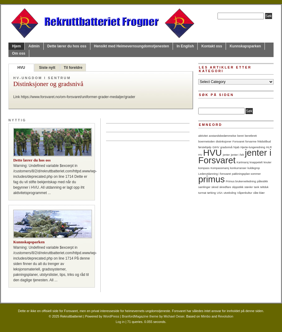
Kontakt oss (211, 46)
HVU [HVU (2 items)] (212, 153)
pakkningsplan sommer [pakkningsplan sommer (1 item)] (246, 173)
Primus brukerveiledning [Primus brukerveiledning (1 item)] (241, 181)
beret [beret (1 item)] (240, 135)
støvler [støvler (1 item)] (248, 187)
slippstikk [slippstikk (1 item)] (237, 187)
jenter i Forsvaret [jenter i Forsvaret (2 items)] (234, 156)
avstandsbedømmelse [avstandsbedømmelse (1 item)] (222, 135)
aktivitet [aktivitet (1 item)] (203, 135)
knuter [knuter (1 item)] (267, 162)
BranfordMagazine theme (140, 316)
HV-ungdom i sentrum (42, 78)
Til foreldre (73, 67)
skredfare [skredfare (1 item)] (225, 187)
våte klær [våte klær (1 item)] (259, 192)
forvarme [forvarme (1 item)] (250, 141)
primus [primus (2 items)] (211, 179)
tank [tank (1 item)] (256, 187)
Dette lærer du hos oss (66, 46)
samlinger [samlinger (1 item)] (204, 187)
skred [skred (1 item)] (215, 187)
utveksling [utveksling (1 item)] (230, 192)
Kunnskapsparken (245, 46)
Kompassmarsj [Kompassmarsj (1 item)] (220, 168)
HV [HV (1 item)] (200, 154)
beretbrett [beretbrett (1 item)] (251, 135)
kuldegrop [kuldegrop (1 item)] (254, 168)
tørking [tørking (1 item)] (211, 192)
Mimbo (206, 316)
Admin (33, 46)
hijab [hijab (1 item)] (236, 147)
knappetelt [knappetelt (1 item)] (255, 162)
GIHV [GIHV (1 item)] (215, 147)
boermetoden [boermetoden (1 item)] (206, 141)
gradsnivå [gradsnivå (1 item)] (226, 147)
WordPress (111, 316)
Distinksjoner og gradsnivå (48, 84)
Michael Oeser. (174, 316)
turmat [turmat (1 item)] (202, 192)
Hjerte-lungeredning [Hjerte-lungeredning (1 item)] (252, 147)
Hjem (16, 46)
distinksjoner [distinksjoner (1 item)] (223, 141)
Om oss (18, 53)
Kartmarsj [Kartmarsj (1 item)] (243, 162)
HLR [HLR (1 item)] (269, 147)
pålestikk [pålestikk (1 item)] (262, 181)
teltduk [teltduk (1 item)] (264, 187)
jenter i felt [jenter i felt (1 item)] (237, 154)
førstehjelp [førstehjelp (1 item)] (205, 147)
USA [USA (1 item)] (220, 192)
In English (185, 46)
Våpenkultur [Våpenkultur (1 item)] (244, 192)
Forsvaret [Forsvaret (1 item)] (238, 141)
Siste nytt (47, 67)
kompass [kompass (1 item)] (203, 168)
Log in (120, 322)
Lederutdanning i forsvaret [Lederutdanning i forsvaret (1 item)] (214, 173)
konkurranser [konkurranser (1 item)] (238, 168)
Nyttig (17, 120)
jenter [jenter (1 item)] (226, 154)
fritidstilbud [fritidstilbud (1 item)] (264, 141)
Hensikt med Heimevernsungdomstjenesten (131, 46)
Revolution (225, 316)
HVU (21, 67)
